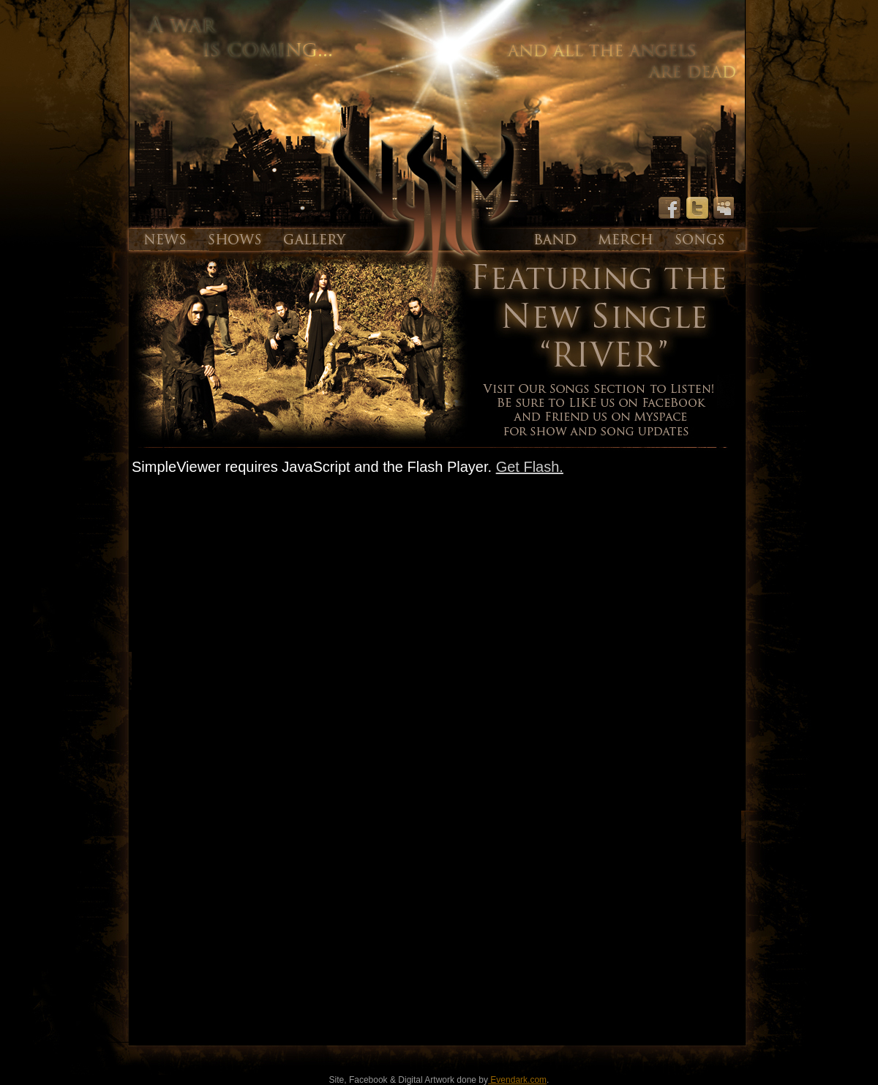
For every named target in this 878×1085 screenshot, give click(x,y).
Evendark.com (517, 1080)
